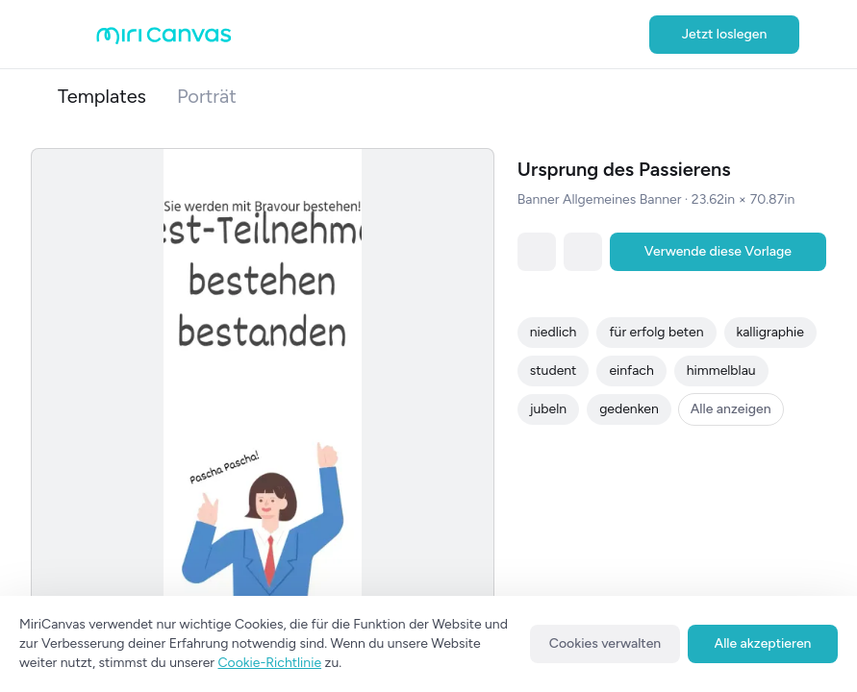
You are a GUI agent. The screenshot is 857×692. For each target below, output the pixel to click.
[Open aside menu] (77, 34)
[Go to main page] (164, 40)
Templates (102, 96)
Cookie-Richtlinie (270, 663)
